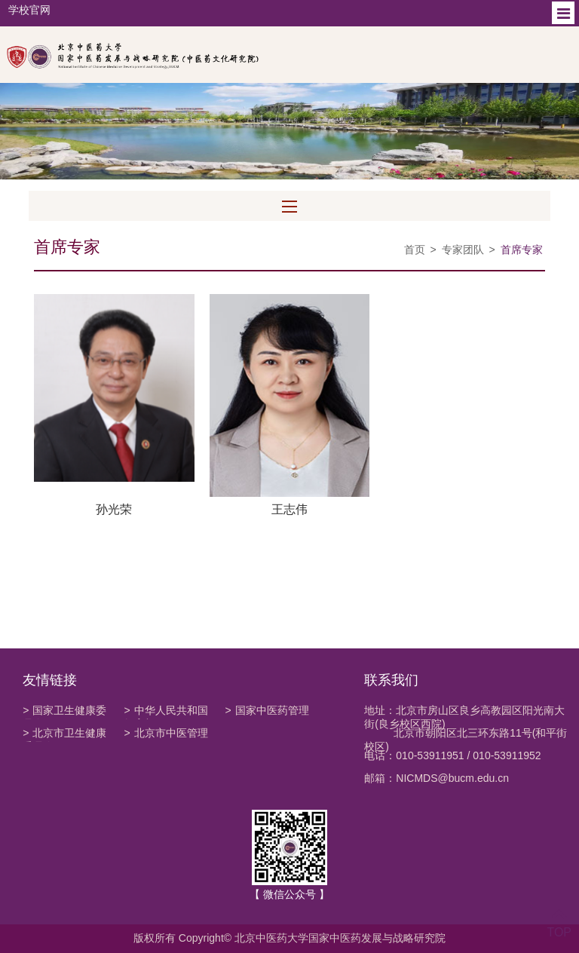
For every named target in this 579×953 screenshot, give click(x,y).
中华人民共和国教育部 (165, 711)
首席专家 (522, 250)
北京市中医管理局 (165, 734)
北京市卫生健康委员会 (64, 734)
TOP (559, 923)
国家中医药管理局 (266, 711)
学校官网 (29, 10)
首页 (414, 250)
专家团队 (463, 250)
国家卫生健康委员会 (64, 711)
